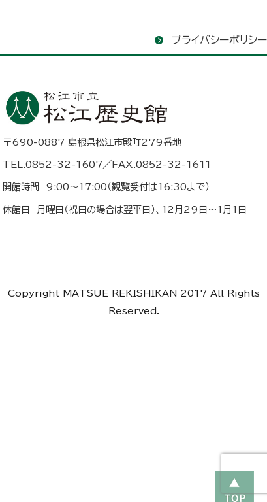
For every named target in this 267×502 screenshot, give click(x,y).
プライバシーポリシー (219, 40)
